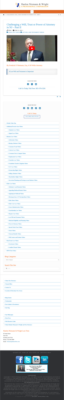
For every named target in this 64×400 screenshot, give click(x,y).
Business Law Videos (11, 136)
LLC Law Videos (12, 167)
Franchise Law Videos (14, 160)
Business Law (17, 352)
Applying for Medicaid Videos (16, 193)
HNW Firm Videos (11, 250)
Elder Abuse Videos (13, 200)
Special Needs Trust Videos (15, 227)
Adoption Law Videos (14, 130)
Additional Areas (45, 352)
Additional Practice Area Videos (14, 126)
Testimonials (8, 301)
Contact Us (7, 287)
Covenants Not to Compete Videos (17, 153)
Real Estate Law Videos (12, 240)
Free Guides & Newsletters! (11, 304)
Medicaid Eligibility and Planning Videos (18, 220)
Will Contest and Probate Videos (16, 237)
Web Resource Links (10, 321)
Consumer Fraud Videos (14, 146)
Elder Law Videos (13, 32)
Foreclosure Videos (13, 244)
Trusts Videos (12, 230)
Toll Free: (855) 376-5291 (32, 116)
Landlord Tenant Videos (14, 247)
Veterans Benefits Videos (14, 234)
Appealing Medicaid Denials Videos (17, 190)
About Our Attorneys (10, 280)
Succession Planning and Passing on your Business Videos (22, 180)
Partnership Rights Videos (15, 170)
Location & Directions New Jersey (13, 290)
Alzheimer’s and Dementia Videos (17, 187)
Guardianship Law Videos (15, 210)
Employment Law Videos (14, 156)
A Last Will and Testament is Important (21, 71)
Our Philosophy (8, 314)
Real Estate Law (34, 352)
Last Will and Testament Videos (32, 32)
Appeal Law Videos (13, 133)
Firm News (7, 318)
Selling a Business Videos (14, 173)
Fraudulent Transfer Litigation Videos (18, 163)
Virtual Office (8, 284)
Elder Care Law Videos (14, 203)
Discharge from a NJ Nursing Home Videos (19, 197)
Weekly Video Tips (11, 123)
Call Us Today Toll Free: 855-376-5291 (32, 88)
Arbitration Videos (13, 140)
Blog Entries (7, 297)
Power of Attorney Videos (15, 224)
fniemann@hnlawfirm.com (13, 341)
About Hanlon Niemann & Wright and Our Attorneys (18, 324)
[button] (32, 11)
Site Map (7, 307)
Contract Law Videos (13, 150)
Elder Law (25, 352)
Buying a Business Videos (14, 143)
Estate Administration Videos (15, 207)
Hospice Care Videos (13, 213)
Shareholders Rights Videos (15, 177)
